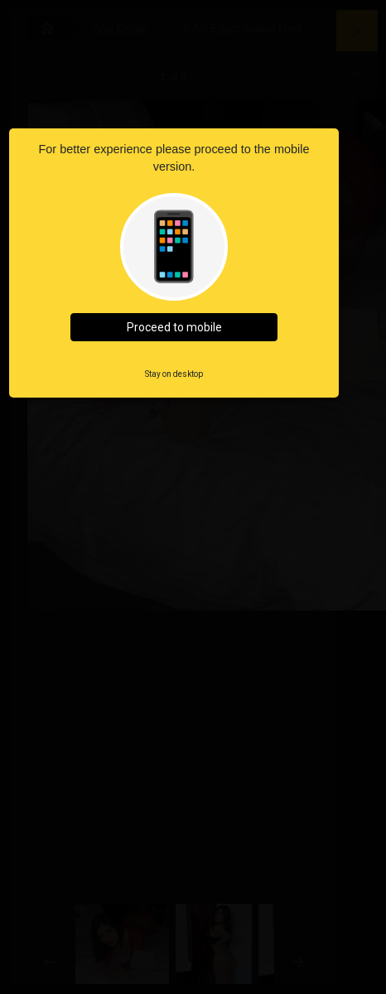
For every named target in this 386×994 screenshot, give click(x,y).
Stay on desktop (174, 374)
